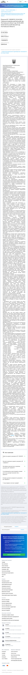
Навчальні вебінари (6, 571)
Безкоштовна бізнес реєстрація (14, 554)
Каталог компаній (5, 599)
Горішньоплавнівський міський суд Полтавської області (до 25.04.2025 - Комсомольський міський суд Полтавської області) (13, 14)
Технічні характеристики (16, 658)
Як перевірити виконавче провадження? (10, 616)
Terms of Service (14, 651)
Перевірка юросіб (5, 580)
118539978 (16, 526)
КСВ (3, 576)
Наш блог (4, 574)
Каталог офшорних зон (6, 605)
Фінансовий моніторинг (7, 584)
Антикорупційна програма (16, 660)
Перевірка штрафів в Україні (8, 614)
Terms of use (13, 653)
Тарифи (3, 562)
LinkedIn (3, 653)
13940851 (12, 435)
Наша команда (5, 565)
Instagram (4, 656)
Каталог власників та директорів (9, 606)
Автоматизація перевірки (7, 589)
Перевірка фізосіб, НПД (7, 582)
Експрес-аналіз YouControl (7, 593)
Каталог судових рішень (10, 9)
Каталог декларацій (6, 608)
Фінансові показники (6, 588)
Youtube (3, 655)
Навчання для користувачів (8, 572)
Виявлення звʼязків (6, 591)
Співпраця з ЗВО (5, 569)
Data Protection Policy (15, 655)
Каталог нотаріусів (6, 610)
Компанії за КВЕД (5, 601)
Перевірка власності (6, 586)
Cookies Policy (14, 656)
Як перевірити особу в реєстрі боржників (10, 620)
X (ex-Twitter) (4, 658)
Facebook (4, 651)
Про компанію (5, 563)
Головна (2, 9)
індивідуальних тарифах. (18, 6)
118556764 (22, 529)
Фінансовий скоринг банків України (9, 595)
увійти (20, 1)
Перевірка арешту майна (7, 618)
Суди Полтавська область (6, 11)
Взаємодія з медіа (6, 567)
